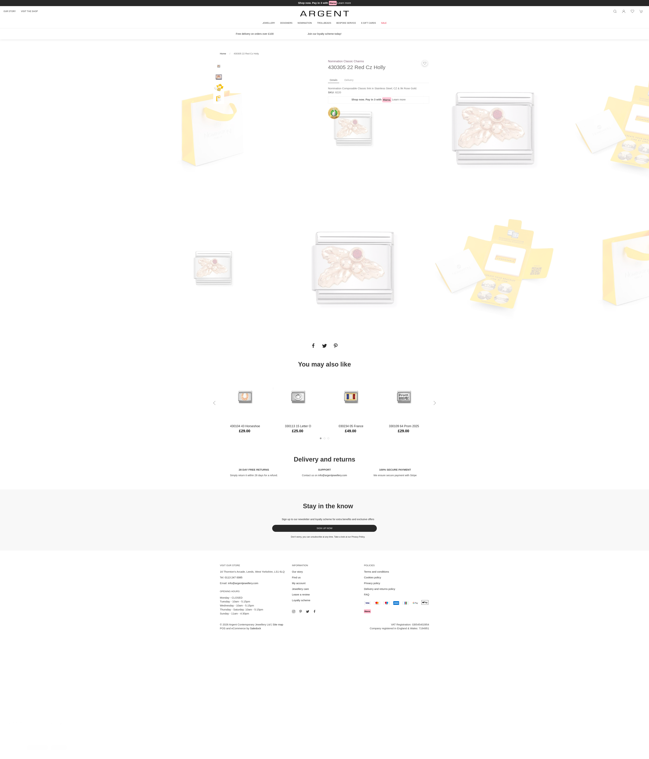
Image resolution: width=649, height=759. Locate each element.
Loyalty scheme (301, 600)
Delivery (348, 80)
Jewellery (268, 23)
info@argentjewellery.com (332, 475)
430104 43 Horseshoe (245, 426)
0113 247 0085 (233, 577)
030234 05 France (351, 426)
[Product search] (615, 11)
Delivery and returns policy (379, 588)
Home (223, 53)
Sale (384, 23)
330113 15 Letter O (298, 426)
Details (333, 80)
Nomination (305, 23)
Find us (296, 577)
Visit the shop (29, 11)
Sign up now (325, 528)
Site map (278, 624)
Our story (9, 11)
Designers (286, 23)
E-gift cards (368, 23)
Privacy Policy (358, 537)
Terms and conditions (376, 571)
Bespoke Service (346, 23)
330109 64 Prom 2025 (404, 426)
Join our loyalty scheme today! (324, 33)
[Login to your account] (623, 11)
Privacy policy (372, 583)
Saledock (255, 628)
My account (298, 583)
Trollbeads (324, 23)
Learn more (344, 2)
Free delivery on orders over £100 (255, 33)
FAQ (366, 594)
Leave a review (301, 594)
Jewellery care (300, 588)
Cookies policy (372, 577)
